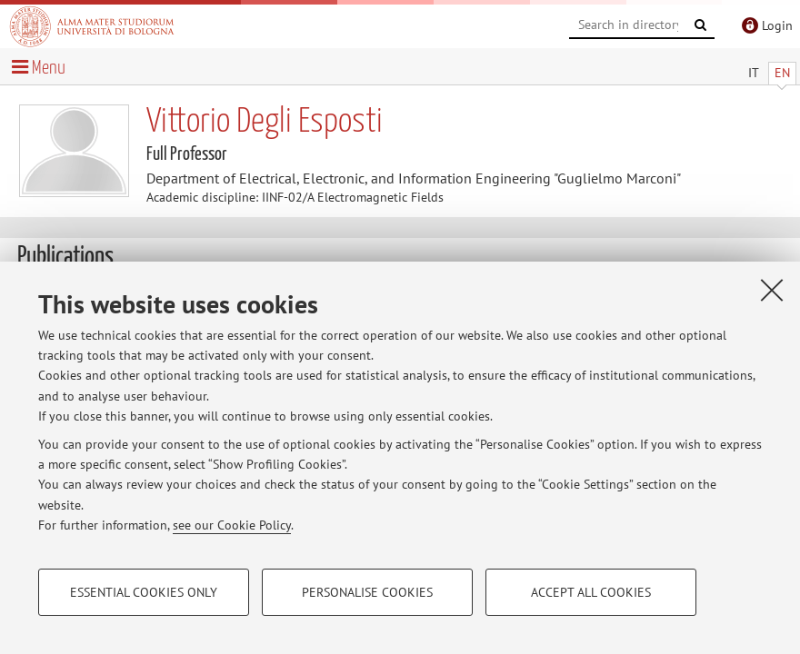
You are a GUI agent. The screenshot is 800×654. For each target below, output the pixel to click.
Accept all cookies (591, 592)
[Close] (771, 289)
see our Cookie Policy (232, 525)
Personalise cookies (367, 592)
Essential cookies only (143, 592)
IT (753, 72)
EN (782, 72)
